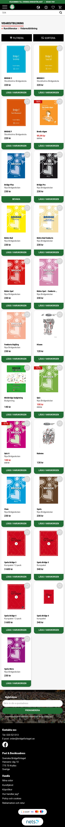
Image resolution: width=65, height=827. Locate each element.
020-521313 (12, 735)
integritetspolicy (47, 717)
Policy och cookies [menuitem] (11, 798)
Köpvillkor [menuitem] (7, 789)
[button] (4, 7)
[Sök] (61, 12)
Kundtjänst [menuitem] (7, 785)
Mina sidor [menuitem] (7, 780)
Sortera (50, 38)
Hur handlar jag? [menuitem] (10, 794)
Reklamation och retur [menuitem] (13, 803)
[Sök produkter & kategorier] (29, 12)
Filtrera (18, 38)
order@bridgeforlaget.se (22, 738)
